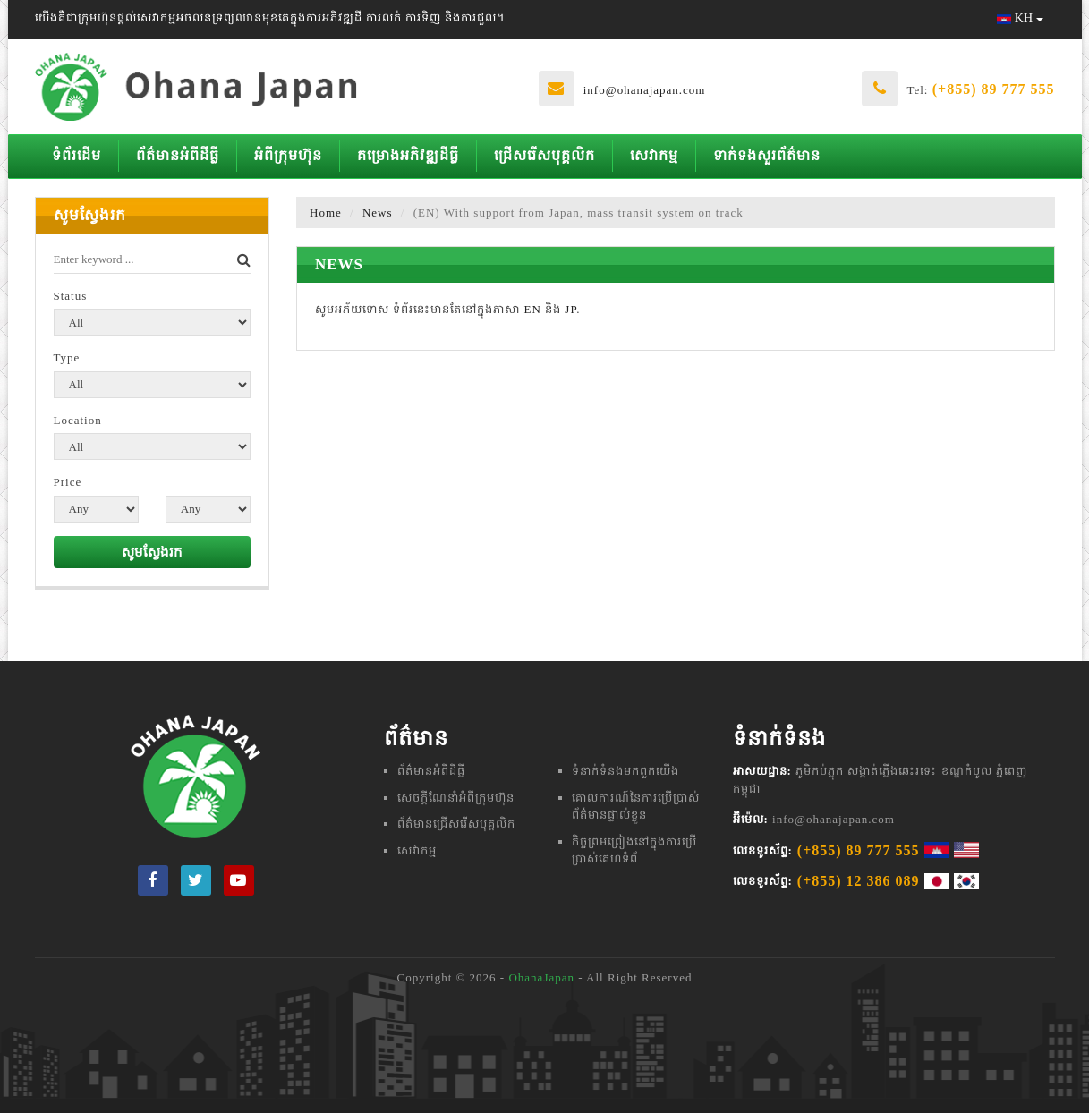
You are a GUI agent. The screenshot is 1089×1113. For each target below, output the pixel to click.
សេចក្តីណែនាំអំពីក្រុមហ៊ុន (456, 797)
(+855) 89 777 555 (993, 89)
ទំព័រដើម (76, 155)
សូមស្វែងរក (152, 552)
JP (570, 309)
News (377, 212)
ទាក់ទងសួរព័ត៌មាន (767, 155)
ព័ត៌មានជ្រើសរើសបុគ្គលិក (456, 823)
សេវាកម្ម (654, 155)
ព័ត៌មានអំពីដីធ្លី (177, 155)
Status (71, 295)
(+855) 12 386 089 (858, 880)
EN (532, 309)
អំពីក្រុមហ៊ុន (288, 155)
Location (78, 420)
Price (68, 482)
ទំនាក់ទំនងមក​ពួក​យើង (625, 770)
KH (1019, 18)
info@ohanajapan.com (644, 90)
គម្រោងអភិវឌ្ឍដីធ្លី (408, 155)
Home (326, 212)
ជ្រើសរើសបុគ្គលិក (544, 155)
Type (67, 357)
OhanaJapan (541, 977)
